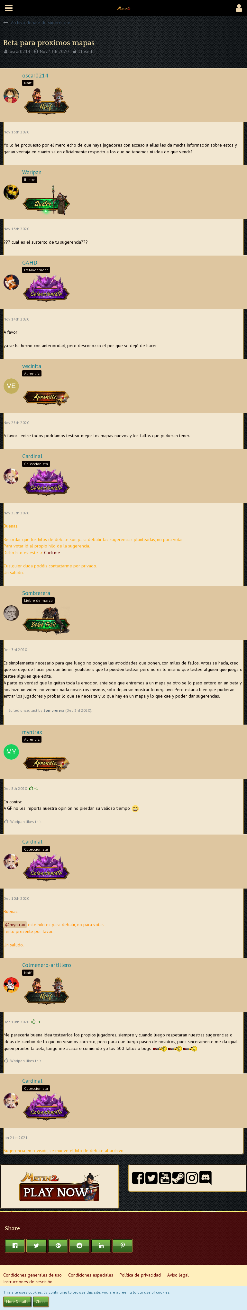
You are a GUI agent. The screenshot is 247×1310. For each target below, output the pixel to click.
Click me (52, 553)
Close (41, 1301)
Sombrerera (53, 710)
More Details (17, 1301)
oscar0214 (20, 51)
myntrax (17, 924)
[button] (8, 8)
